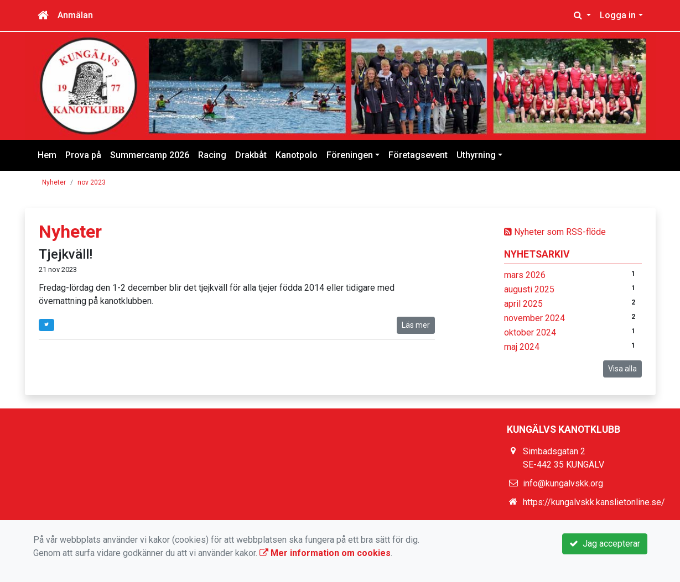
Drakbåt (251, 155)
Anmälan (75, 15)
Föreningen (349, 155)
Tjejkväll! (65, 254)
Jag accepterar (604, 543)
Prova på (83, 155)
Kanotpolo (297, 155)
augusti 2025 (529, 289)
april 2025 (523, 303)
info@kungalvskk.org (563, 483)
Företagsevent (418, 155)
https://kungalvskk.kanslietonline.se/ (594, 502)
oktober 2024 (530, 332)
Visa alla (622, 368)
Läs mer (416, 325)
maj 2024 (521, 347)
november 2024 (534, 318)
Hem (47, 155)
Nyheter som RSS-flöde (555, 232)
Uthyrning (476, 155)
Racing (212, 155)
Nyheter (54, 182)
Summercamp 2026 (149, 155)
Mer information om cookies (325, 553)
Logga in (618, 15)
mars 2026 (525, 275)
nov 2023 (91, 182)
